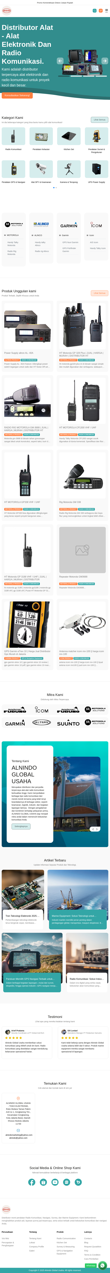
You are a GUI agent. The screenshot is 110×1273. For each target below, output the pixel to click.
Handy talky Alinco (40, 243)
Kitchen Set (62, 1242)
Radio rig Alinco (42, 251)
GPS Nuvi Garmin (70, 242)
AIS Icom (94, 242)
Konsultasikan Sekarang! (17, 95)
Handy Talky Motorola (13, 243)
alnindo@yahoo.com (18, 1138)
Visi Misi (5, 1238)
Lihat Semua (99, 120)
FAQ (86, 1251)
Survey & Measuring (66, 1247)
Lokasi (32, 1242)
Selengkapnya (21, 826)
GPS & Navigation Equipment (65, 1252)
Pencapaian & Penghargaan (8, 1244)
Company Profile (36, 1247)
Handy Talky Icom (98, 248)
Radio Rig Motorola (12, 252)
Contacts (88, 1238)
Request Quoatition (92, 1247)
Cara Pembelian (91, 1259)
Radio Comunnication (66, 1238)
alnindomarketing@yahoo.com (18, 1135)
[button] (60, 60)
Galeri (31, 1251)
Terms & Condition (92, 1255)
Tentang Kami (35, 1238)
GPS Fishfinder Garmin (69, 249)
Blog (86, 1242)
